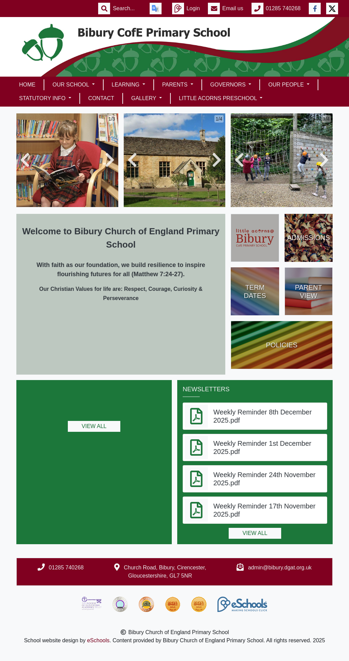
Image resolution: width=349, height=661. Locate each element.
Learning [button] (126, 85)
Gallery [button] (144, 98)
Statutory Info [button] (43, 98)
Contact (101, 98)
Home (27, 85)
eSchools (98, 640)
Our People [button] (286, 85)
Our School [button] (71, 85)
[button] (24, 160)
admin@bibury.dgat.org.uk (280, 567)
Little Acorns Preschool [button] (218, 98)
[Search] (127, 8)
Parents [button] (175, 85)
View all (94, 426)
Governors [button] (228, 85)
